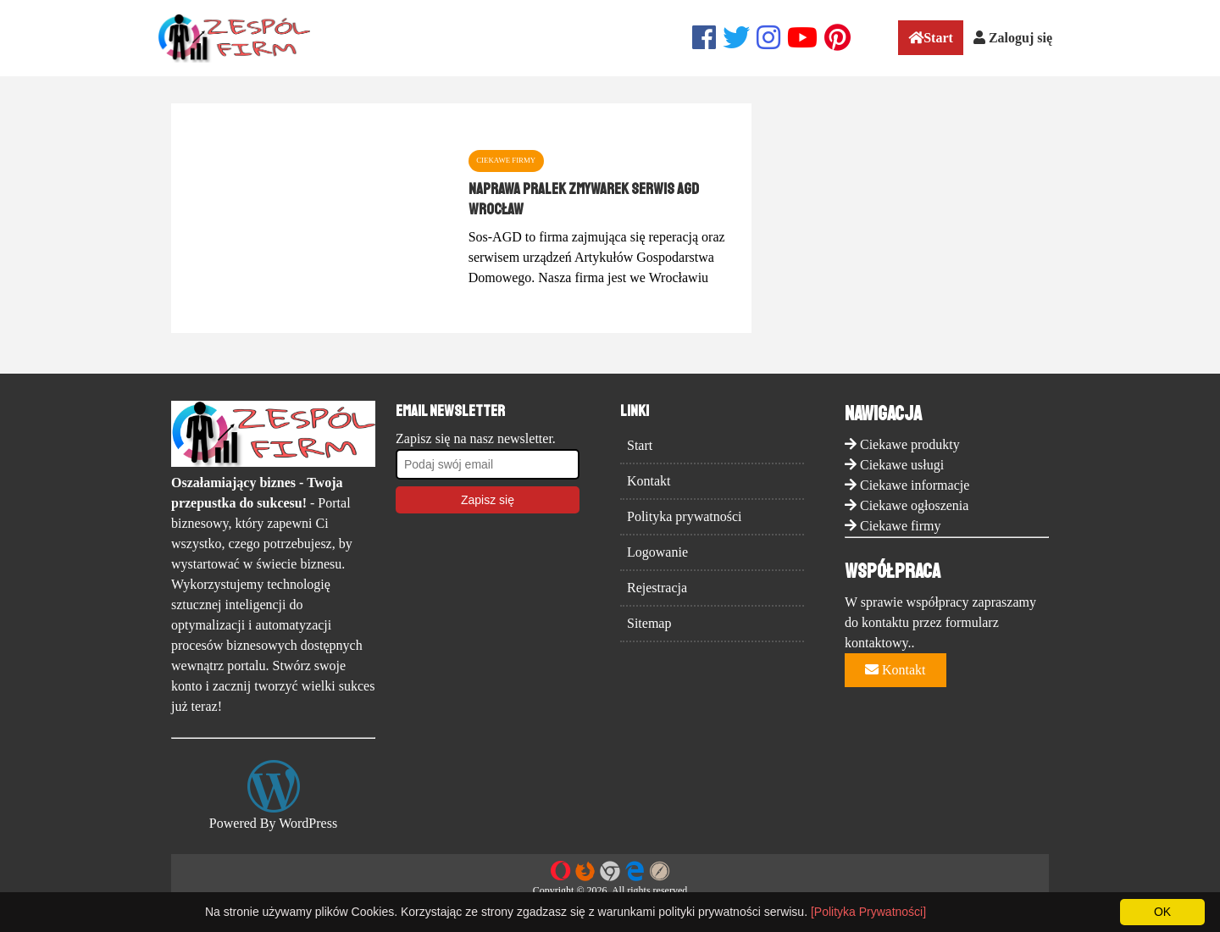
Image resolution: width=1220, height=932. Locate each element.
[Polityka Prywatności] (868, 911)
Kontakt (649, 481)
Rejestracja (657, 587)
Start (930, 38)
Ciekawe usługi (902, 465)
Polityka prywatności (684, 516)
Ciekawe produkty (910, 444)
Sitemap (649, 623)
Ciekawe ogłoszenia (914, 505)
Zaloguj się (1012, 38)
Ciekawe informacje (914, 485)
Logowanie (657, 552)
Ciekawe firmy (900, 526)
